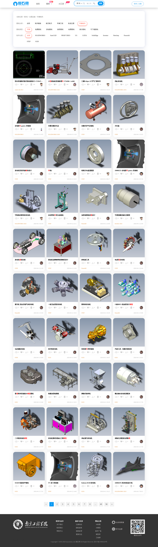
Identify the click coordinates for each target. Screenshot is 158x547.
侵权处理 (79, 531)
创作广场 (98, 531)
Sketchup (116, 35)
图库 (48, 4)
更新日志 (79, 534)
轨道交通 (71, 23)
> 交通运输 (31, 17)
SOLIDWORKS (40, 35)
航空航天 (49, 23)
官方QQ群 (117, 529)
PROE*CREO (65, 35)
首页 (38, 4)
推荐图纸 (60, 29)
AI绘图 (98, 524)
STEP (29, 41)
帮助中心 (60, 531)
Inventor (105, 35)
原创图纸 (49, 29)
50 (106, 504)
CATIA (84, 35)
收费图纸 (71, 29)
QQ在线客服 (118, 522)
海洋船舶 (38, 23)
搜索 (100, 3)
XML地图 (21, 540)
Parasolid (127, 35)
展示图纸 (82, 29)
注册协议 (79, 524)
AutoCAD (53, 35)
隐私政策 (79, 528)
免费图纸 (38, 29)
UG (76, 35)
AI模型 (98, 528)
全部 (28, 23)
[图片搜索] (94, 3)
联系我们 (60, 528)
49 (101, 504)
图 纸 (26, 17)
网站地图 (15, 540)
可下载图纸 (94, 29)
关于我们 (60, 524)
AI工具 (61, 4)
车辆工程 (60, 23)
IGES (37, 41)
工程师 (98, 537)
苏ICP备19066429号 (100, 542)
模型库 (98, 534)
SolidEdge (95, 35)
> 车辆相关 (39, 17)
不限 (28, 29)
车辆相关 (82, 23)
